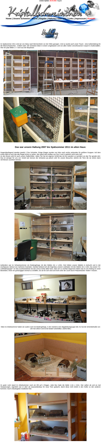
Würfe (34, 18)
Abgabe (42, 18)
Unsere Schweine (21, 18)
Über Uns (61, 18)
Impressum (80, 18)
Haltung (52, 18)
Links (70, 18)
